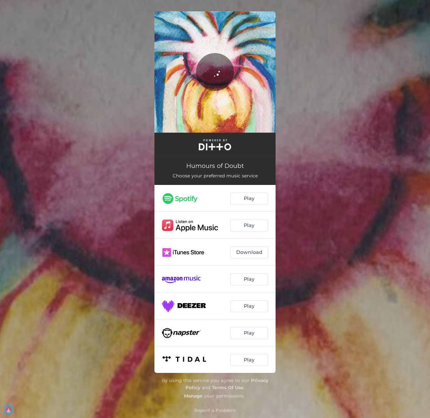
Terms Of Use (228, 387)
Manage (193, 396)
